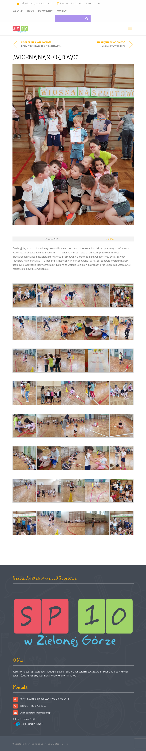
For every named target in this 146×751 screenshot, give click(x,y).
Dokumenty (45, 11)
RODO (30, 11)
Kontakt (62, 11)
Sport (90, 3)
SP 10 (111, 239)
